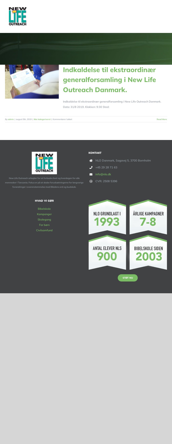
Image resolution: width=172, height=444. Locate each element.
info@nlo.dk (103, 174)
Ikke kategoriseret (42, 119)
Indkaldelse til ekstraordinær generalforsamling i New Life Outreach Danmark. (109, 79)
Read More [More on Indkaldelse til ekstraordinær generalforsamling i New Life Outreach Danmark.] (162, 119)
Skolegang (44, 219)
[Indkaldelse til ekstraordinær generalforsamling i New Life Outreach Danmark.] (32, 82)
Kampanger (44, 214)
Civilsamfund (44, 230)
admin (11, 119)
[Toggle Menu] (165, 16)
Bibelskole (44, 208)
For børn (44, 225)
